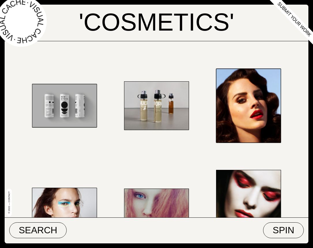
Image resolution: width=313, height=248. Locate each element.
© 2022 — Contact (9, 202)
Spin (283, 230)
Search (38, 230)
